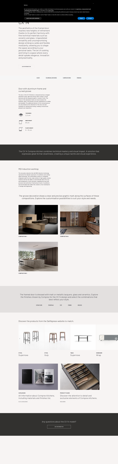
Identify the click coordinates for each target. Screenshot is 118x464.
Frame (70, 305)
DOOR (38, 77)
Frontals (51, 305)
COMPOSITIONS (67, 77)
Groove (80, 305)
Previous (20, 338)
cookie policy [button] (51, 10)
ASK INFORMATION (26, 66)
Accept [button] (90, 18)
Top (61, 305)
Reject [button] (81, 18)
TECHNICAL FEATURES (51, 77)
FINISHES (79, 77)
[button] (93, 3)
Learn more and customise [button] (32, 18)
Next (116, 338)
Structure (39, 305)
